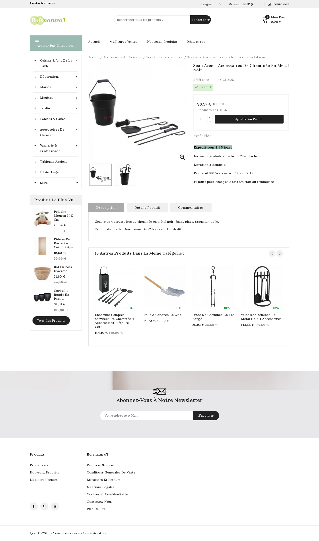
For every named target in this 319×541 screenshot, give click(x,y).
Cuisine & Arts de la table (59, 63)
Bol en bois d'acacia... (63, 269)
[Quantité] (202, 119)
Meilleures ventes (44, 480)
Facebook (34, 506)
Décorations (59, 76)
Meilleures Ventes (123, 42)
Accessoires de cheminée (59, 132)
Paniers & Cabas (53, 119)
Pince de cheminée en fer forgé (213, 317)
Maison (59, 87)
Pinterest (44, 506)
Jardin (59, 108)
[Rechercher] (162, 19)
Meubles (59, 97)
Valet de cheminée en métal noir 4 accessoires (261, 317)
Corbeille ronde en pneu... (61, 295)
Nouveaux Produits (162, 42)
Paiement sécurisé (101, 465)
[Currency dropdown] (259, 4)
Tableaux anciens (53, 162)
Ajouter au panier (249, 119)
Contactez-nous (43, 3)
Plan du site (96, 509)
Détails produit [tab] (147, 207)
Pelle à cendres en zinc (162, 315)
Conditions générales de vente (111, 472)
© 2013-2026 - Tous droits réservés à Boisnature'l (69, 533)
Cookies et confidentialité (107, 494)
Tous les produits (51, 321)
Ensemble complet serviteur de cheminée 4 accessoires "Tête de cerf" (114, 321)
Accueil (94, 42)
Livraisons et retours (104, 480)
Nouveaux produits (44, 472)
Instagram (55, 506)
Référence (201, 80)
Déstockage (49, 172)
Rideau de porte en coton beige (63, 243)
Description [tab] (106, 207)
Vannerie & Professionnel (59, 148)
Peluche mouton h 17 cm (64, 216)
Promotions (39, 465)
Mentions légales (100, 487)
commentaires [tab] (191, 207)
